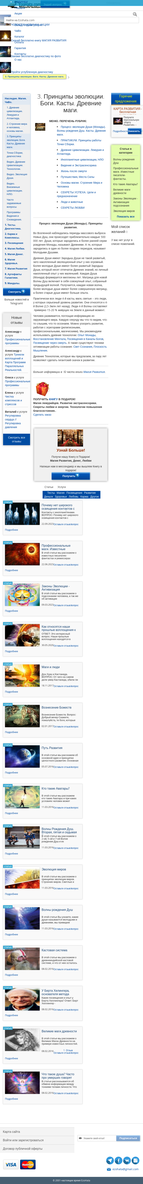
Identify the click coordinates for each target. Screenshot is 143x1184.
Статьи (49, 487)
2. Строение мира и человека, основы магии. (17, 127)
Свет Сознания (82, 346)
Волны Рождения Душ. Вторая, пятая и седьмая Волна (59, 831)
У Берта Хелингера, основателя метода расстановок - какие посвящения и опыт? (56, 992)
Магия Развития (94, 372)
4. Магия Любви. (15, 248)
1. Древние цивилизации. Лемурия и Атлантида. (15, 113)
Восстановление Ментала (49, 339)
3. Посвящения (14, 243)
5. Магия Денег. (14, 254)
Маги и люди (51, 667)
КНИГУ (53, 399)
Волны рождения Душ (124, 161)
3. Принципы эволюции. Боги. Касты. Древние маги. (16, 142)
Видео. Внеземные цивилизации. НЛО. (15, 189)
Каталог (19, 36)
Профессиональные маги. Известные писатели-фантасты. (125, 174)
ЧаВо (17, 31)
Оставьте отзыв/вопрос (66, 524)
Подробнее (11, 529)
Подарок (19, 7)
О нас (18, 59)
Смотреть (16, 291)
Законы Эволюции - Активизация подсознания (125, 202)
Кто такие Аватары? (125, 184)
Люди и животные (72, 202)
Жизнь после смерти (74, 171)
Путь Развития (52, 748)
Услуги (61, 487)
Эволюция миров (124, 211)
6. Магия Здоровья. (11, 261)
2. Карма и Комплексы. (12, 235)
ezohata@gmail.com (126, 1169)
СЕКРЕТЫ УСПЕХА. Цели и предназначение (76, 194)
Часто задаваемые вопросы (14, 203)
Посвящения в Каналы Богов (85, 339)
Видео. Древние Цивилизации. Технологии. (16, 165)
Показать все (126, 216)
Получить (70, 476)
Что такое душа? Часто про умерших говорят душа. (58, 1076)
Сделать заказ (42, 414)
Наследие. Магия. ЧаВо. (16, 100)
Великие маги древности (121, 191)
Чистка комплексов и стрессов (13, 400)
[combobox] (71, 20)
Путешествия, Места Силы (77, 177)
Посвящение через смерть (49, 343)
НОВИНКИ (21, 2)
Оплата (19, 42)
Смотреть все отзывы (16, 439)
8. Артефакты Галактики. (13, 275)
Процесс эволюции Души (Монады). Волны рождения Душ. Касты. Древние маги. (81, 130)
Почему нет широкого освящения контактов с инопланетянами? (58, 507)
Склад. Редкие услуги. (28, 25)
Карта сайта (11, 1132)
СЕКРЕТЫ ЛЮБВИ (72, 207)
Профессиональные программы (17, 341)
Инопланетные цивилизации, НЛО (82, 159)
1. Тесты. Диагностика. (13, 226)
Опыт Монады (87, 335)
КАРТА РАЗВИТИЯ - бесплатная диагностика (128, 111)
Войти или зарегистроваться (23, 1140)
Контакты (20, 54)
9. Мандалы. (12, 283)
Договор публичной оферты (22, 1148)
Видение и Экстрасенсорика (78, 165)
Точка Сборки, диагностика (15, 154)
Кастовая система (54, 950)
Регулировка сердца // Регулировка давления (13, 421)
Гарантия (20, 48)
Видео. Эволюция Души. (17, 176)
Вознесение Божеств (57, 708)
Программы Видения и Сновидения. (14, 215)
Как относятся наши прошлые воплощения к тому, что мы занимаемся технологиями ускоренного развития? (60, 628)
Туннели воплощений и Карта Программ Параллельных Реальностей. (15, 362)
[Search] (135, 15)
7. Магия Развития (16, 268)
